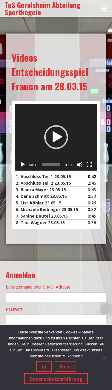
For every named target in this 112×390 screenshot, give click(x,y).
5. (39, 203)
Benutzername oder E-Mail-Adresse (38, 287)
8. (40, 222)
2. (43, 183)
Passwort (14, 309)
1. (43, 176)
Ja (44, 367)
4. (41, 196)
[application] (56, 137)
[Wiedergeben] (23, 165)
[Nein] (105, 357)
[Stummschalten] (80, 165)
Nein (65, 367)
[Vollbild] (89, 165)
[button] (56, 137)
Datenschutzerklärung (56, 379)
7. (42, 216)
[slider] (51, 164)
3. (41, 189)
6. (47, 209)
